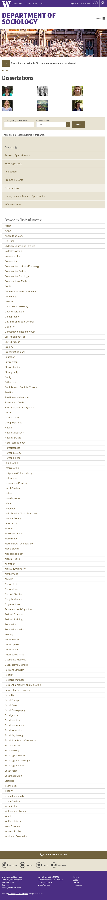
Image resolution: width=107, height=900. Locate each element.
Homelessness (12, 447)
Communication (13, 256)
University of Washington (18, 893)
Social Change (12, 700)
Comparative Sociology (17, 276)
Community (11, 261)
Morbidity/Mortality (15, 568)
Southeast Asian (13, 775)
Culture (9, 301)
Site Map (76, 882)
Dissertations (12, 188)
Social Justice (11, 715)
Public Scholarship (14, 654)
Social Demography (15, 710)
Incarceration (12, 467)
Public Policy (11, 649)
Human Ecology (13, 452)
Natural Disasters (14, 594)
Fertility (9, 392)
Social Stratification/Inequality (20, 740)
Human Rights (12, 457)
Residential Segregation (17, 690)
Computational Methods (17, 281)
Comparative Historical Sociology (22, 266)
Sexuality (9, 695)
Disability (9, 326)
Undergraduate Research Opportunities (25, 196)
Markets (9, 528)
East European (12, 341)
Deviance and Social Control (19, 321)
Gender (9, 412)
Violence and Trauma (16, 811)
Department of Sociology (29, 18)
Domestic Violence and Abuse (20, 331)
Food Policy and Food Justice (19, 407)
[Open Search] (103, 3)
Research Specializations (17, 155)
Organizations (12, 604)
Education (10, 356)
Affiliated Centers (14, 204)
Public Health (12, 639)
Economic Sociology (15, 351)
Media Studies (12, 548)
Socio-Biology (12, 750)
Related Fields (42, 121)
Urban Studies (12, 801)
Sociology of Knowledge (17, 760)
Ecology (9, 346)
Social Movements (14, 725)
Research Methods (14, 679)
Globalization (12, 417)
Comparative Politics (15, 271)
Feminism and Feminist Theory (21, 387)
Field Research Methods (17, 397)
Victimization (11, 806)
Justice (8, 493)
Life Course (11, 523)
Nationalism (11, 589)
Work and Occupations (17, 836)
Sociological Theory (15, 755)
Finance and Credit (14, 402)
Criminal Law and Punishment (20, 291)
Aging (8, 230)
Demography (12, 316)
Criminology (11, 296)
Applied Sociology (14, 235)
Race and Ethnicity (14, 669)
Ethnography (12, 372)
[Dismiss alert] (6, 63)
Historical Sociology (15, 442)
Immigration (11, 462)
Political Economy (14, 614)
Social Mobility (12, 720)
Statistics (9, 780)
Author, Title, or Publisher (15, 121)
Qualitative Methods (15, 659)
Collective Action (13, 251)
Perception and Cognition (18, 609)
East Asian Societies (15, 336)
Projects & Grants (14, 179)
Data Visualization (14, 311)
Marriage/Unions (14, 533)
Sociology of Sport (14, 765)
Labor (8, 503)
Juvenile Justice (12, 498)
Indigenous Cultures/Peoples (20, 473)
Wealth (8, 816)
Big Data (9, 240)
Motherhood (11, 573)
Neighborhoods (13, 599)
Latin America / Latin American (21, 513)
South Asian (11, 770)
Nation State (11, 584)
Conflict (9, 286)
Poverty (9, 634)
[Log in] (95, 3)
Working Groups (13, 163)
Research (10, 70)
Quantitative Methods (16, 664)
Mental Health (12, 558)
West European (13, 826)
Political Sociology (14, 619)
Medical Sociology (14, 553)
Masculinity (11, 538)
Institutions (11, 478)
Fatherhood (11, 382)
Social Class (11, 705)
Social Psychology (14, 735)
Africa (8, 225)
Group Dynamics (13, 422)
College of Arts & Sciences (79, 3)
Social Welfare (12, 745)
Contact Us (77, 885)
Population (10, 624)
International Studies (16, 483)
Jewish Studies (12, 488)
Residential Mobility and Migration (23, 684)
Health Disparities (14, 432)
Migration (10, 563)
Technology (11, 785)
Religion (9, 674)
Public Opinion (12, 644)
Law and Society (13, 518)
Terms (75, 880)
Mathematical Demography (19, 543)
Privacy (76, 877)
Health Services (13, 437)
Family (8, 377)
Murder (9, 578)
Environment (11, 361)
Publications (11, 171)
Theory (9, 790)
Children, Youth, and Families (20, 245)
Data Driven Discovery (16, 306)
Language (10, 508)
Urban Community (14, 796)
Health (8, 427)
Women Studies (13, 831)
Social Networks (13, 730)
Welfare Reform (13, 821)
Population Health (14, 629)
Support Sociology (53, 854)
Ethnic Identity (12, 367)
